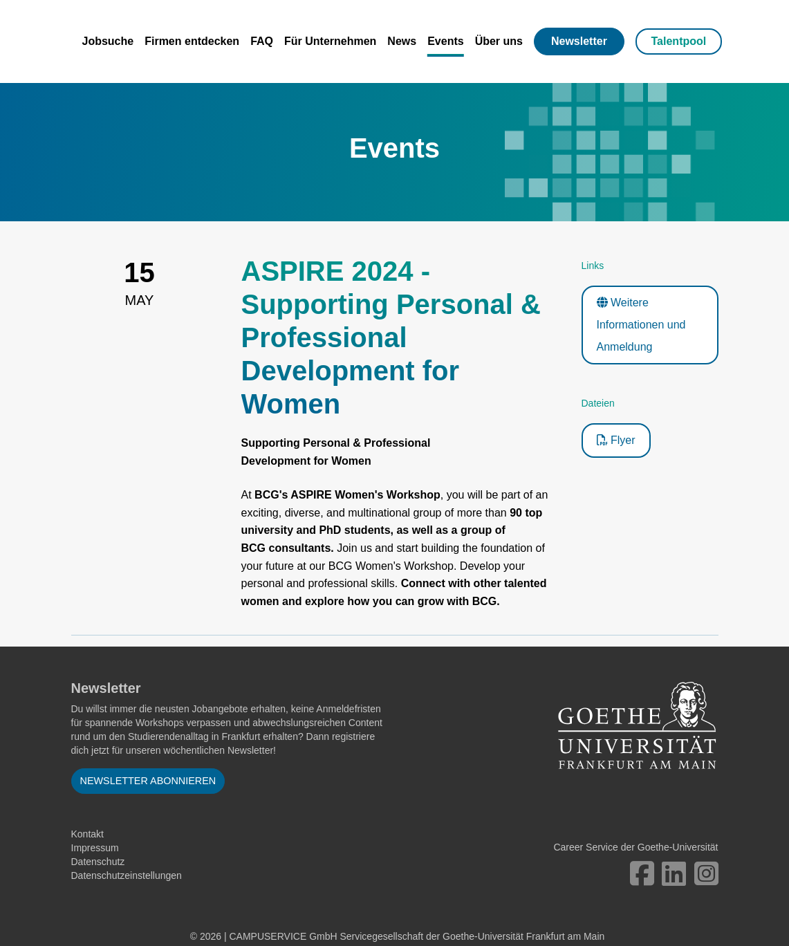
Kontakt (87, 834)
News (401, 41)
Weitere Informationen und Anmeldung (641, 325)
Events (445, 41)
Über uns (499, 41)
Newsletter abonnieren (148, 780)
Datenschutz (98, 861)
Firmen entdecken (192, 41)
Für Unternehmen (330, 41)
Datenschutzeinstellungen (126, 875)
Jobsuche (108, 41)
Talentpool (679, 41)
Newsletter (579, 41)
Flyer (616, 440)
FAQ (261, 41)
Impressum (95, 847)
